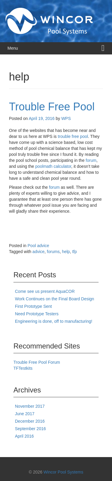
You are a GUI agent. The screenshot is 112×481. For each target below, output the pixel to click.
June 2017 (24, 413)
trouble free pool (73, 136)
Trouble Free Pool (52, 107)
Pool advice (38, 245)
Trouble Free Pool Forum (36, 362)
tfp (74, 251)
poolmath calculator (53, 166)
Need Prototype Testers (37, 313)
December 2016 (30, 421)
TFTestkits (23, 368)
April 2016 (24, 436)
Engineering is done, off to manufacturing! (53, 321)
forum (91, 160)
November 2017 (30, 406)
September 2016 (30, 428)
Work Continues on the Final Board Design (54, 298)
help (66, 251)
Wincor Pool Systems (63, 472)
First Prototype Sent (33, 306)
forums (53, 251)
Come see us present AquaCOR (45, 291)
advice (39, 251)
